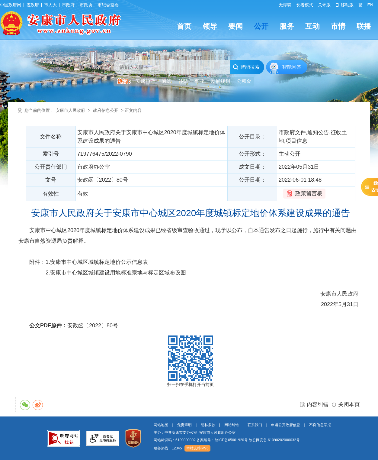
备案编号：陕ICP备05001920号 (222, 440)
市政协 (86, 4)
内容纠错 (317, 404)
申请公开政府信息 (285, 425)
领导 (210, 26)
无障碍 (285, 4)
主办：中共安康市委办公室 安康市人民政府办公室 (194, 432)
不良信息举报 (320, 425)
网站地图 (161, 425)
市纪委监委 (108, 4)
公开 (261, 26)
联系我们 (255, 425)
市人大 (50, 4)
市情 (338, 26)
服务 (287, 26)
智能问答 (291, 67)
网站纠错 (231, 425)
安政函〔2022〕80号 (92, 325)
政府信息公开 (105, 110)
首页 (184, 26)
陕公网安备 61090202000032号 (274, 440)
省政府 (32, 4)
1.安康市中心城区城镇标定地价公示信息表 (97, 262)
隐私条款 (208, 425)
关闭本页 (349, 404)
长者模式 (304, 4)
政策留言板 (308, 193)
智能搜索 (246, 67)
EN (370, 4)
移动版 (344, 4)
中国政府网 (10, 4)
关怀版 (324, 4)
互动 (312, 26)
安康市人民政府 (70, 110)
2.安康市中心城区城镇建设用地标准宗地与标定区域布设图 (116, 273)
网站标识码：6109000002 (227, 440)
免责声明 (184, 425)
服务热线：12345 (168, 448)
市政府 (68, 4)
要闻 (235, 26)
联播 (364, 26)
